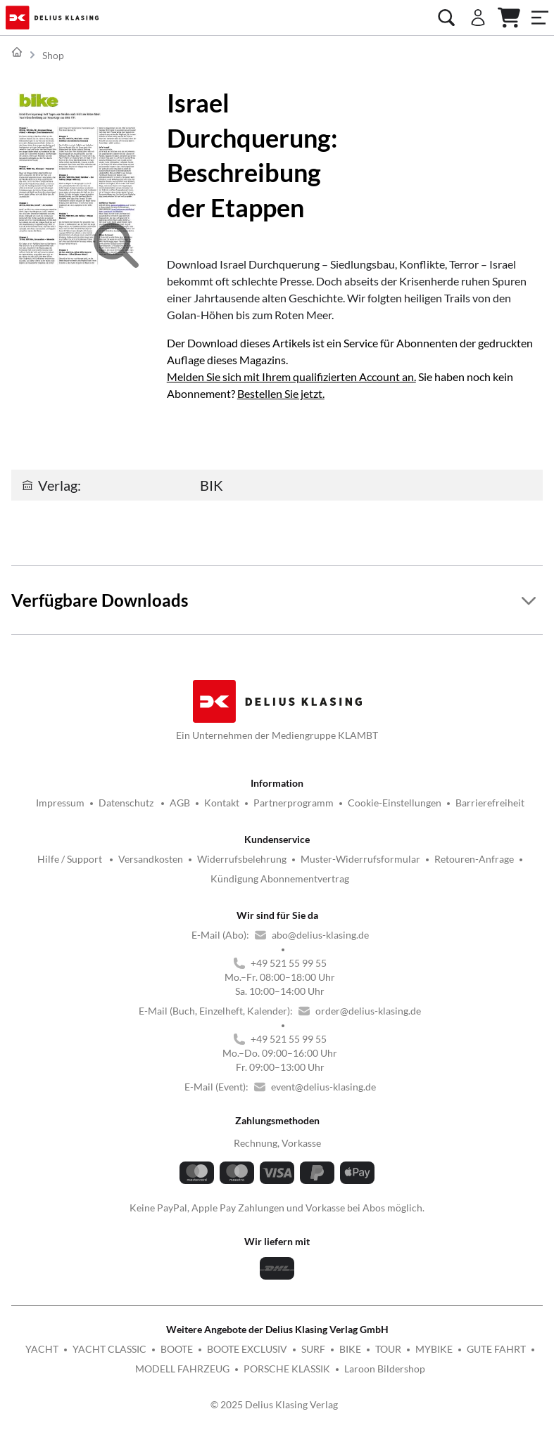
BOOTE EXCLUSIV (247, 1349)
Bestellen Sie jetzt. (281, 393)
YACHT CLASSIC (109, 1349)
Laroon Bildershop (384, 1369)
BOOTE (176, 1349)
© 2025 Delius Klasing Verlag (274, 1404)
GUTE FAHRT (496, 1349)
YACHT (41, 1349)
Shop (53, 55)
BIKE (350, 1349)
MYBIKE (434, 1349)
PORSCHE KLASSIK (287, 1369)
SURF (313, 1349)
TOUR (388, 1349)
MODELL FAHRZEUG (182, 1369)
